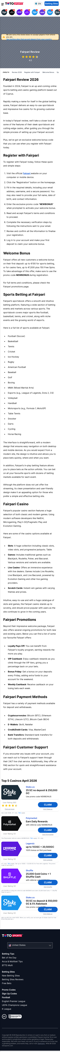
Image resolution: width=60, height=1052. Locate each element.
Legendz (30, 843)
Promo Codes (9, 989)
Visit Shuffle (48, 887)
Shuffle (29, 870)
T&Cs (19, 813)
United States (18, 945)
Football (6, 997)
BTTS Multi (7, 965)
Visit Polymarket (47, 834)
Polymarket (31, 818)
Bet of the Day (9, 957)
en (39, 3)
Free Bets (6, 983)
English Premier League (13, 1001)
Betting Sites (8, 971)
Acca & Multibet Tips (12, 961)
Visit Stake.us (47, 809)
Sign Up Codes (9, 993)
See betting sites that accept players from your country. (29, 39)
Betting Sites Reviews (12, 979)
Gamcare (41, 1043)
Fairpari (27, 173)
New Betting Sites (11, 975)
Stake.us (30, 787)
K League (6, 1009)
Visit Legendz (47, 860)
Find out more (9, 809)
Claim (50, 804)
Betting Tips (8, 953)
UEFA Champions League (14, 1005)
